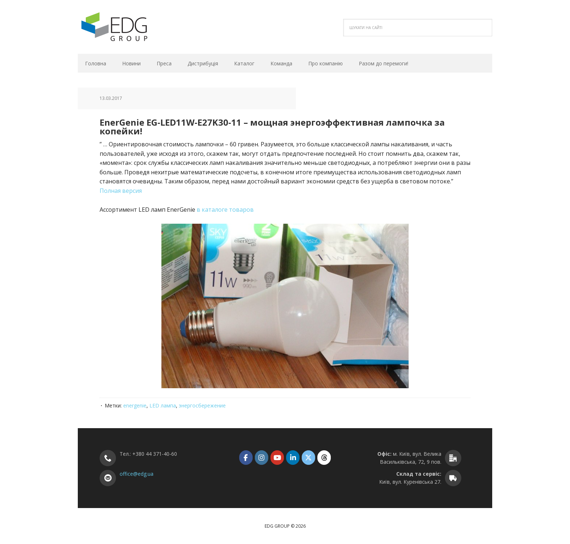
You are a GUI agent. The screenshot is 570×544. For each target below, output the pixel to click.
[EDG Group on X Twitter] (308, 457)
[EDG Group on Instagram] (261, 457)
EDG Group (127, 27)
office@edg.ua (136, 473)
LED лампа (162, 405)
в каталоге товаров (225, 210)
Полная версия (121, 191)
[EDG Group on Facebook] (246, 457)
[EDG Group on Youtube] (277, 457)
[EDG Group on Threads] (324, 457)
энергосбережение (202, 405)
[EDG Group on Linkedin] (293, 457)
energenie (134, 405)
